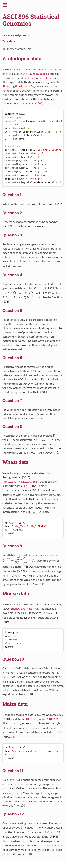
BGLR (24, 612)
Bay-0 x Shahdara (38, 73)
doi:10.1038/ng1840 (24, 608)
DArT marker (47, 499)
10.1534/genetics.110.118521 (44, 719)
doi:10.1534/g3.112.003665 (20, 481)
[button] (4, 6)
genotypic (46, 77)
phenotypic (27, 77)
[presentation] (43, 288)
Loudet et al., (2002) (31, 103)
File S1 (26, 485)
